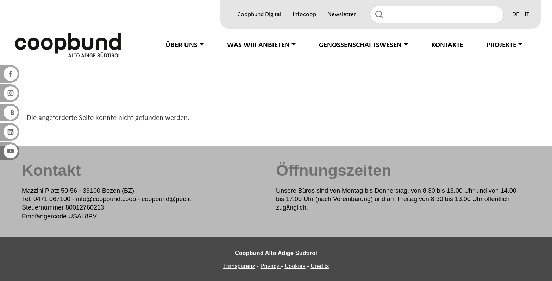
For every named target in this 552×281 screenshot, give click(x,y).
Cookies (294, 266)
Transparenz (239, 266)
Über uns (181, 45)
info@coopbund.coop (106, 199)
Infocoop (304, 14)
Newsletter (341, 14)
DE (515, 14)
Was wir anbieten (258, 45)
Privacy (271, 266)
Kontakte (447, 45)
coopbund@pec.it (166, 199)
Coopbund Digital (259, 14)
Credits (319, 266)
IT (527, 14)
